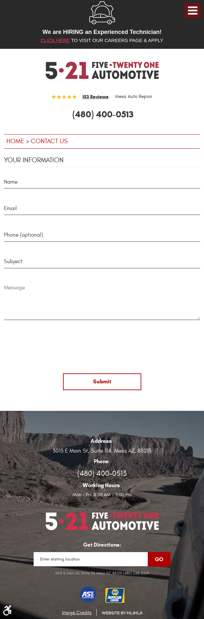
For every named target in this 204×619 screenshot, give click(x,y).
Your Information (34, 160)
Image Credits (76, 612)
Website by (122, 613)
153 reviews (95, 97)
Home (15, 141)
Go (159, 559)
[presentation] (102, 347)
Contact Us (49, 141)
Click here (55, 40)
